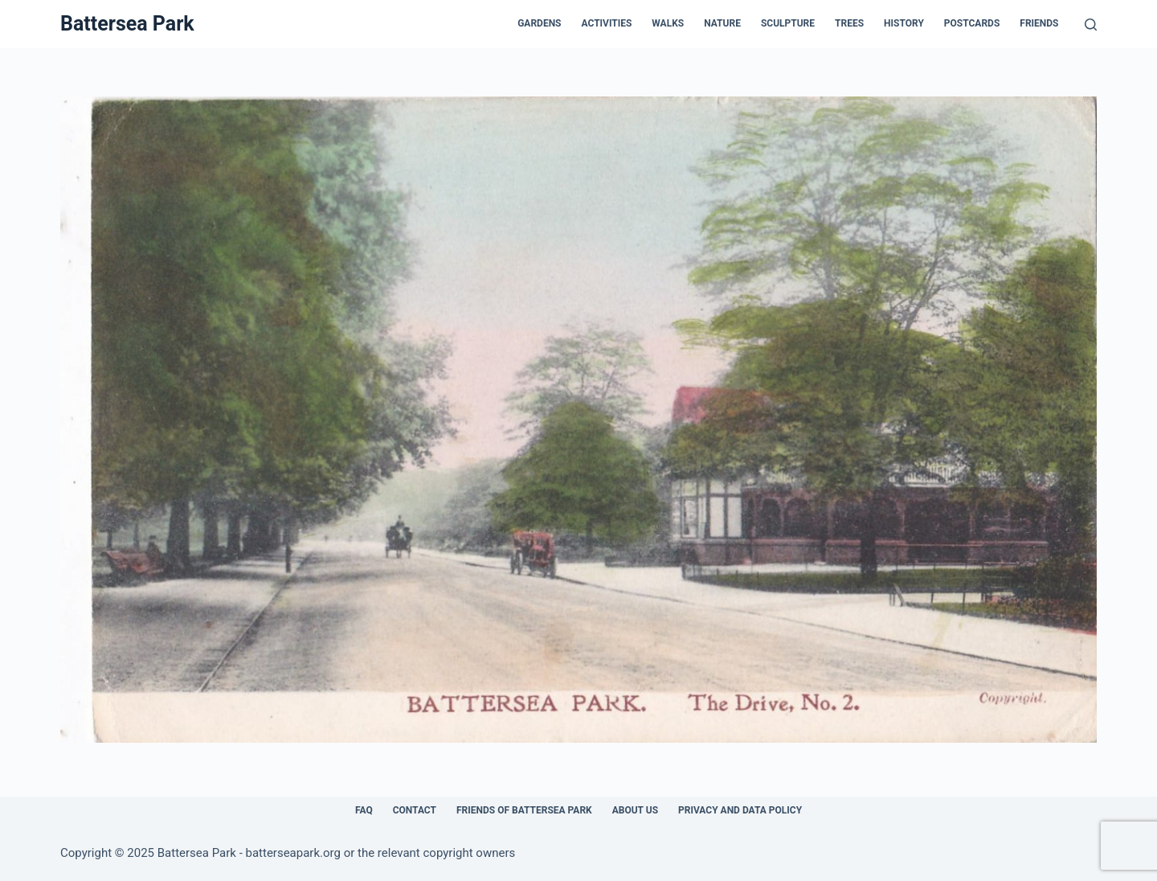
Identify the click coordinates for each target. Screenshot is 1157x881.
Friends (1039, 23)
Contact (414, 810)
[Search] (1091, 24)
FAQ (364, 810)
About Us (635, 810)
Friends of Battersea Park (524, 810)
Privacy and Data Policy (740, 810)
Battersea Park (127, 23)
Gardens (539, 23)
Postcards (972, 23)
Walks (668, 23)
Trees (849, 23)
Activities (607, 23)
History (904, 23)
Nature (722, 23)
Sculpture (788, 23)
